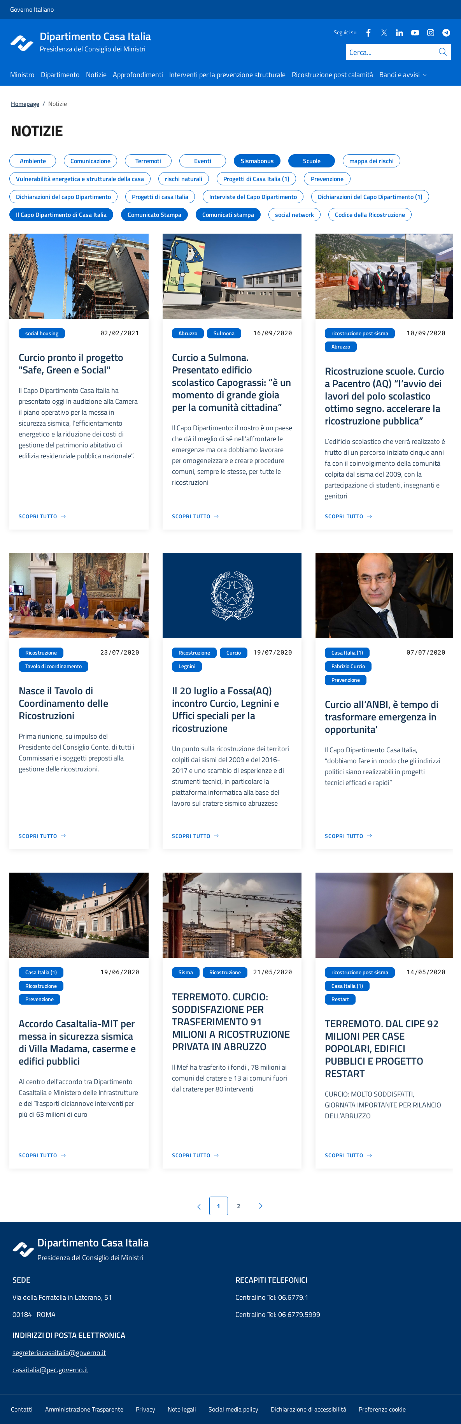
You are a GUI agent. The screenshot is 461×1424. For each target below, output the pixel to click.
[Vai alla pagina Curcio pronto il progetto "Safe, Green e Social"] (43, 516)
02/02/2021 (119, 333)
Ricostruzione (41, 652)
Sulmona (224, 333)
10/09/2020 (426, 333)
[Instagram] (427, 32)
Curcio (233, 652)
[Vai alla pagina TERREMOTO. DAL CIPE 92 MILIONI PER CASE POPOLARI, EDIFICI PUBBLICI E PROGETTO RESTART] (349, 1155)
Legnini (187, 666)
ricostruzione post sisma (359, 333)
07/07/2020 (426, 652)
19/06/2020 (119, 972)
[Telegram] (443, 32)
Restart (340, 999)
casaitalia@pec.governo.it (50, 1369)
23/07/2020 (119, 652)
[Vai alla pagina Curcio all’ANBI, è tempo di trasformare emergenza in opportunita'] (349, 836)
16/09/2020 (272, 333)
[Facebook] (365, 32)
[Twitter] (381, 32)
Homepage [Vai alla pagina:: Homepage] (25, 103)
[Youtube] (412, 32)
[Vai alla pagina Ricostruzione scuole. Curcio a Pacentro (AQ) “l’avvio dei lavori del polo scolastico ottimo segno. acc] (349, 516)
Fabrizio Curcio (348, 666)
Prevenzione (345, 680)
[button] (382, 1409)
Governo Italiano (32, 9)
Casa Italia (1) (347, 652)
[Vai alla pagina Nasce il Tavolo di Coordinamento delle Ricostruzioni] (43, 836)
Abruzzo (188, 333)
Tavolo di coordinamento (53, 666)
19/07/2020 (272, 652)
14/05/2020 (426, 972)
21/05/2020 (272, 972)
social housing (41, 333)
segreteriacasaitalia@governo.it (59, 1352)
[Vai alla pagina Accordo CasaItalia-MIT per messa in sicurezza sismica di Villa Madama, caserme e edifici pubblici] (43, 1155)
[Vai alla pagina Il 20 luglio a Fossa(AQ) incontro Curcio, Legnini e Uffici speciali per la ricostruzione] (196, 836)
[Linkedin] (396, 32)
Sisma (186, 972)
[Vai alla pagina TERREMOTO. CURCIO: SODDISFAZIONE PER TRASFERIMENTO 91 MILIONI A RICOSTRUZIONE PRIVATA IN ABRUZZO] (196, 1155)
